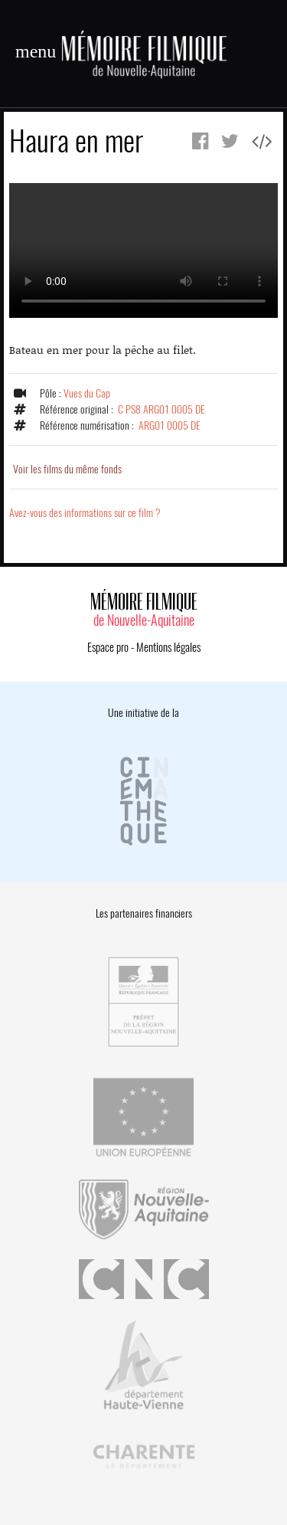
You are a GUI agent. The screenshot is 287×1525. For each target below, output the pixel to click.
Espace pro (108, 647)
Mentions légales (168, 647)
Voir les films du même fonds (67, 469)
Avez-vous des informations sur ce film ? (85, 513)
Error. (143, 250)
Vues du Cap (87, 393)
